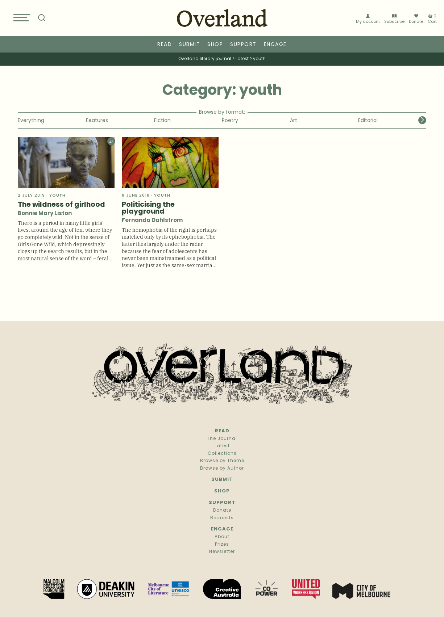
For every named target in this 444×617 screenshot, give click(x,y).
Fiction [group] (162, 120)
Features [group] (97, 120)
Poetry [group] (230, 120)
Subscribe (394, 19)
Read (164, 44)
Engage (275, 44)
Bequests (222, 518)
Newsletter (222, 552)
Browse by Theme (222, 461)
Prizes (222, 544)
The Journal (222, 439)
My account (368, 19)
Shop (215, 44)
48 (111, 141)
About (222, 537)
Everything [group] (31, 120)
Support (243, 44)
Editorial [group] (368, 120)
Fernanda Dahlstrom (152, 220)
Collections (222, 454)
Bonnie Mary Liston (45, 214)
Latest (222, 446)
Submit (189, 44)
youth (57, 196)
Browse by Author (222, 468)
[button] (422, 120)
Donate (416, 19)
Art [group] (293, 120)
